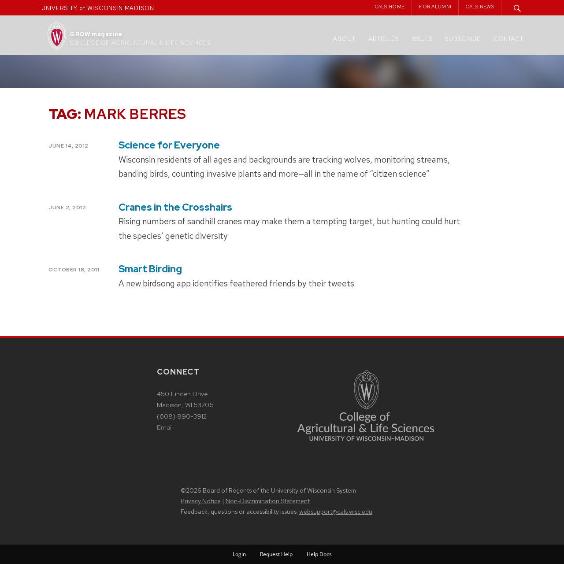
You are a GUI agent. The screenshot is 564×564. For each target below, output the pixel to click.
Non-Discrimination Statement (268, 501)
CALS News (480, 7)
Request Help (276, 554)
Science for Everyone (169, 145)
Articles (383, 39)
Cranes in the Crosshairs (175, 207)
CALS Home (390, 7)
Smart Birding (150, 269)
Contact (508, 39)
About (344, 39)
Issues (422, 39)
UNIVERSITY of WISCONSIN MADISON (97, 8)
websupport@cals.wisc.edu (335, 512)
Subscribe (463, 39)
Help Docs (319, 554)
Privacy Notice (201, 501)
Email (165, 427)
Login (239, 554)
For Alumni (435, 7)
